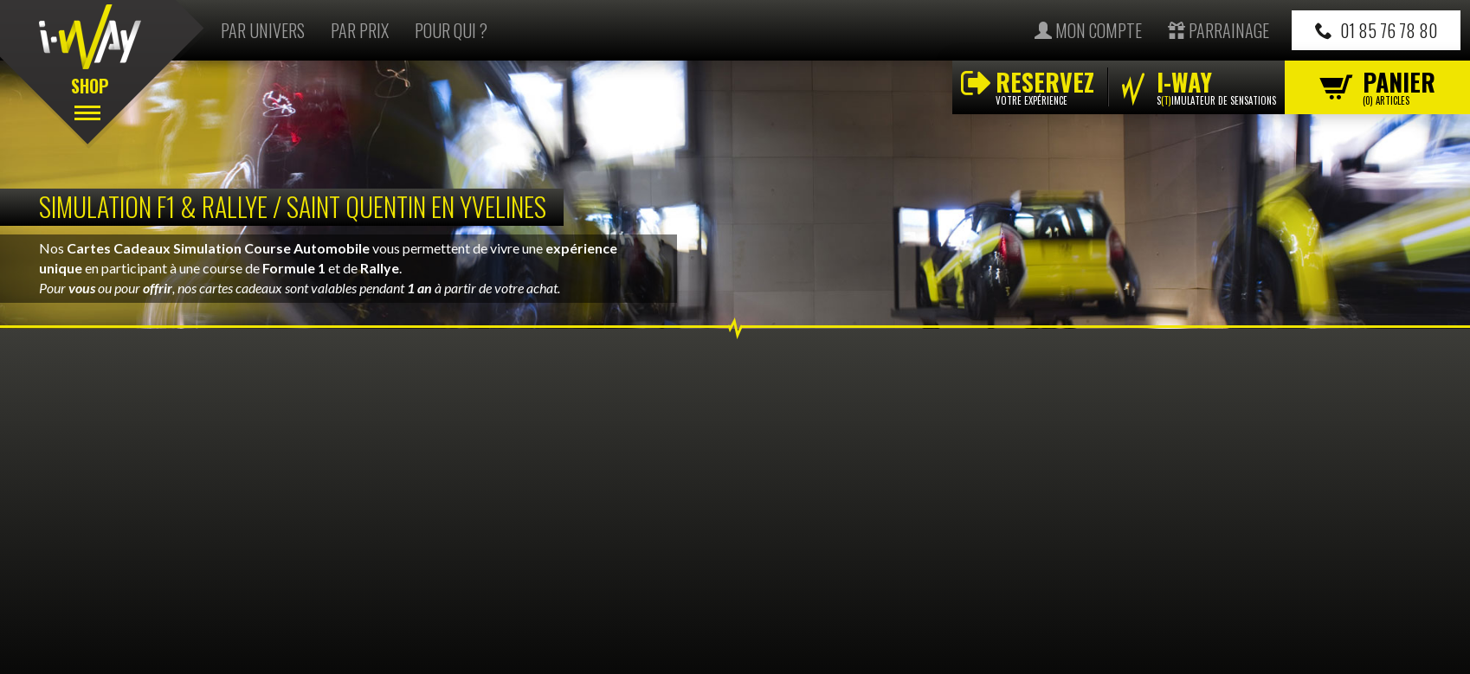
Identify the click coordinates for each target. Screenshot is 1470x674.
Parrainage (1218, 30)
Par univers (263, 30)
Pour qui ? (451, 30)
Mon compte (1088, 30)
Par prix (360, 30)
